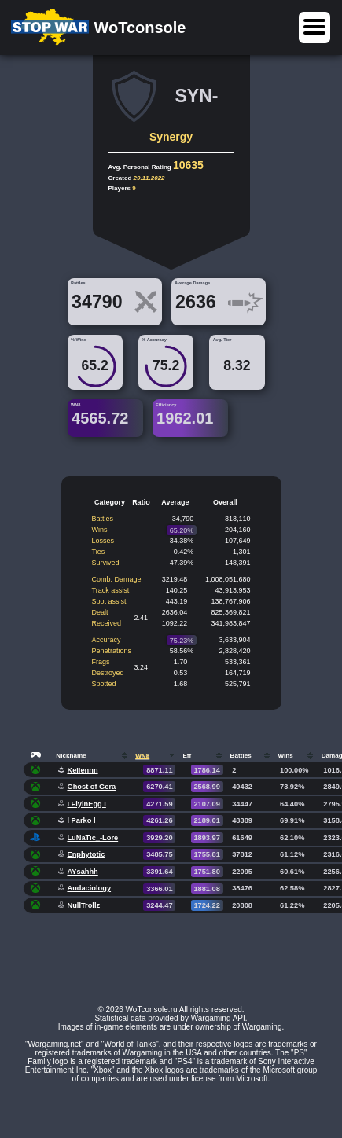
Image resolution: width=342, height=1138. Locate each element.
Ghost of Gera (91, 787)
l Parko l (81, 820)
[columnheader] (38, 755)
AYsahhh (82, 872)
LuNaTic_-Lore (92, 838)
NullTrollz (83, 905)
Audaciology (89, 888)
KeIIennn (82, 770)
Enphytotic (86, 854)
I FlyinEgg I (86, 804)
